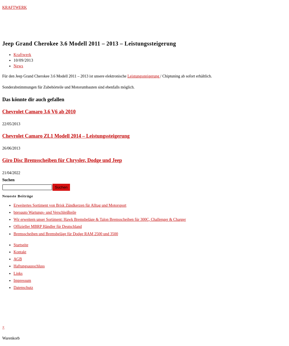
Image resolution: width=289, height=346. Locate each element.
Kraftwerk (22, 55)
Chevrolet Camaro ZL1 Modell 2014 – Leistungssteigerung (66, 136)
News (18, 66)
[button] (144, 32)
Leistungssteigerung (144, 76)
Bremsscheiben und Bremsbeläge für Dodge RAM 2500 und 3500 (66, 234)
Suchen (8, 180)
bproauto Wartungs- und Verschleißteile (45, 212)
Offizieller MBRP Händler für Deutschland (48, 226)
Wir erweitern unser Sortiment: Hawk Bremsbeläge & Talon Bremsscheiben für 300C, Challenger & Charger (100, 219)
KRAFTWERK (14, 7)
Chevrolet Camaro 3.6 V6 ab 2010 (39, 111)
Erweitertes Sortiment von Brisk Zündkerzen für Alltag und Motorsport (70, 205)
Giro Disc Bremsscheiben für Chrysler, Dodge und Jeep (62, 160)
